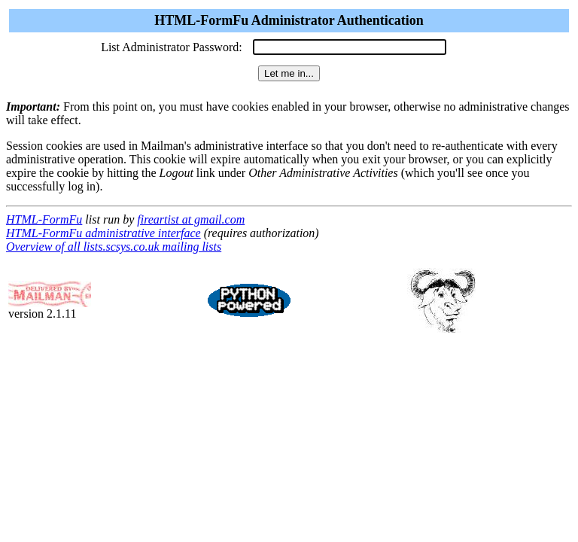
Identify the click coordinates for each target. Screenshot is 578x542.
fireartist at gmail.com (191, 219)
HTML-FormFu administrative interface (103, 233)
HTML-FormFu (44, 219)
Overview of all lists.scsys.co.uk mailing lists (113, 246)
